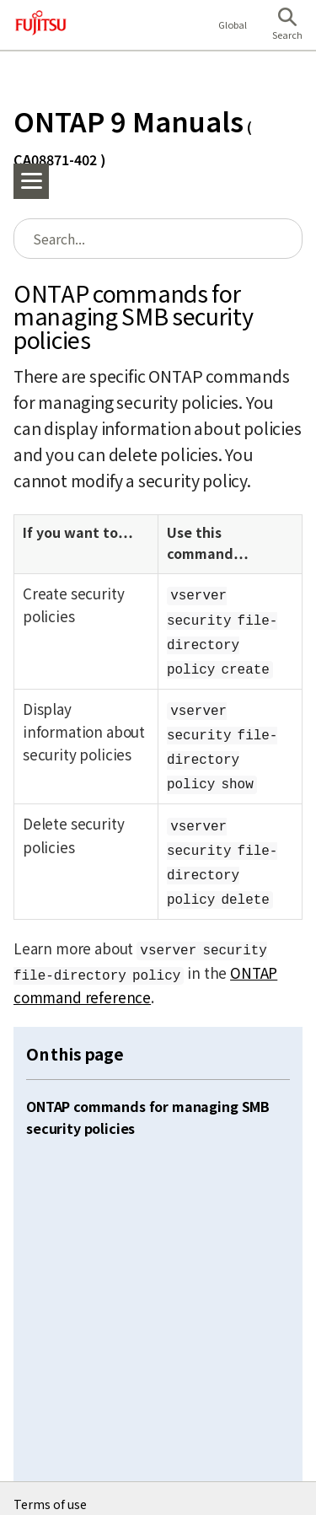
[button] (287, 25)
